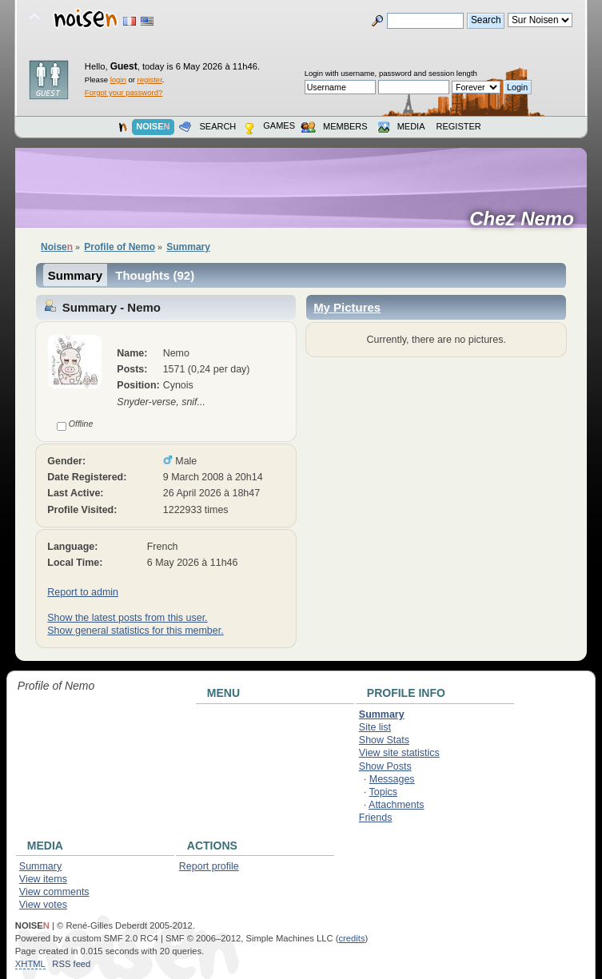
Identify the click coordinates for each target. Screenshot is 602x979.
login (118, 79)
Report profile (209, 866)
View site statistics (399, 752)
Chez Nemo (526, 219)
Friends (376, 817)
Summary (75, 275)
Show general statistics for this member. (135, 630)
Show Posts (385, 766)
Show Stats (384, 740)
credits (351, 938)
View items (43, 879)
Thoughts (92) (154, 275)
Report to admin (82, 592)
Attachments (396, 804)
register (150, 79)
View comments (54, 891)
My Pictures (347, 307)
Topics (383, 792)
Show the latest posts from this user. (127, 617)
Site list (375, 727)
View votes (43, 904)
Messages (392, 779)
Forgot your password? (123, 92)
